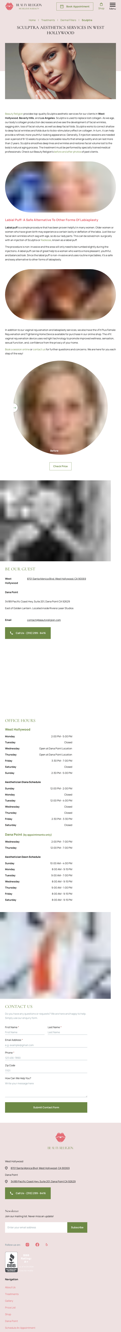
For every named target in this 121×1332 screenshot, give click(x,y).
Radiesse (39, 240)
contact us (39, 349)
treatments (50, 20)
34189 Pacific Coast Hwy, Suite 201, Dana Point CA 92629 (38, 601)
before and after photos (38, 151)
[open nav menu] (113, 6)
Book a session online (17, 349)
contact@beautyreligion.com (41, 620)
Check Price (60, 466)
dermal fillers (69, 20)
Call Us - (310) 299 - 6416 (27, 633)
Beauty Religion (14, 113)
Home (34, 20)
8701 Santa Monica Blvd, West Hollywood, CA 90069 (54, 578)
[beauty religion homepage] (23, 6)
